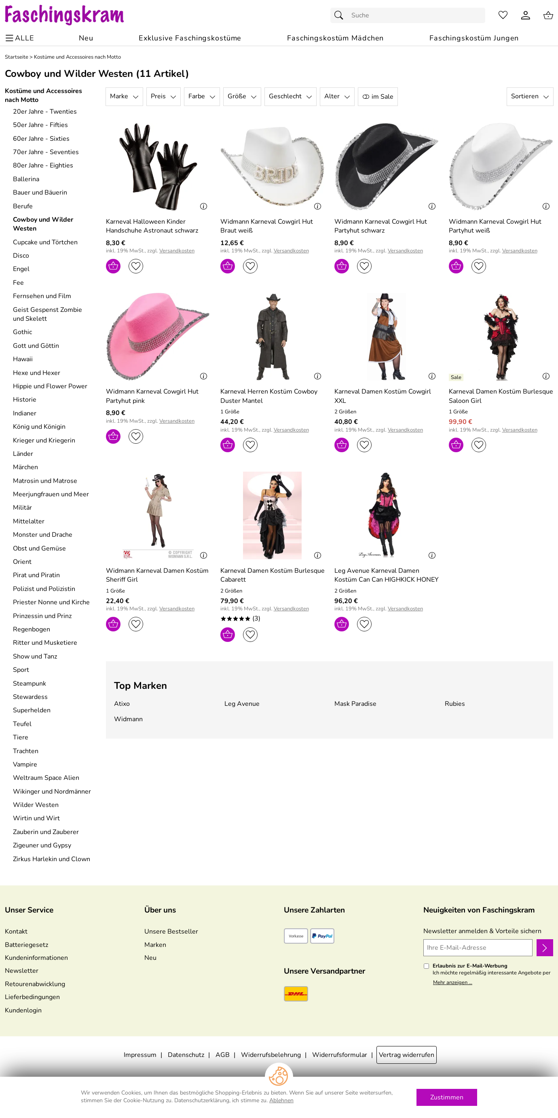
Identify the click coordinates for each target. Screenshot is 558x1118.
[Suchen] (341, 15)
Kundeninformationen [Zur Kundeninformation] (36, 957)
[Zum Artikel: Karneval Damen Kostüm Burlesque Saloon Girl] (501, 396)
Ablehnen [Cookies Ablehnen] (281, 1100)
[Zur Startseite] (72, 15)
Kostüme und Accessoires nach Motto (77, 57)
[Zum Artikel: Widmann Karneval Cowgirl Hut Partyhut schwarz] (386, 226)
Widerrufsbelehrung (271, 1054)
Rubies (455, 703)
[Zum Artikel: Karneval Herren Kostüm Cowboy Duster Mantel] (272, 396)
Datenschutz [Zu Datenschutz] (186, 1054)
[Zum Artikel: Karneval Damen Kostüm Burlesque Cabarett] (272, 575)
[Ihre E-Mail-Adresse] (478, 947)
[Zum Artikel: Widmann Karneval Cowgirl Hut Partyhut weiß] (501, 226)
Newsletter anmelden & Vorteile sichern (482, 931)
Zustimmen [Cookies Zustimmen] (446, 1097)
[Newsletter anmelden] (545, 947)
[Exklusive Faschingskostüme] (190, 38)
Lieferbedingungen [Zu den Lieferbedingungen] (32, 997)
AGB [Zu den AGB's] (223, 1054)
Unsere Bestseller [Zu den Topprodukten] (171, 931)
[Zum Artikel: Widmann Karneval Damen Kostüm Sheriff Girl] (158, 575)
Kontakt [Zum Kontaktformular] (16, 931)
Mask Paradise (355, 703)
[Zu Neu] (86, 38)
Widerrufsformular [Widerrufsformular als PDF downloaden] (339, 1054)
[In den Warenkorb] (113, 266)
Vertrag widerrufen (406, 1054)
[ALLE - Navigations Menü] (21, 38)
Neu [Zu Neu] (150, 957)
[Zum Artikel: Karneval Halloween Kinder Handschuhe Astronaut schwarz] (158, 167)
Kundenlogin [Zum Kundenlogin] (23, 1010)
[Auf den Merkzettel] (136, 266)
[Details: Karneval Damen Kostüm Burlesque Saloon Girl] (457, 377)
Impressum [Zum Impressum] (140, 1054)
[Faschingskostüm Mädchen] (335, 38)
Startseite (16, 57)
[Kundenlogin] (526, 15)
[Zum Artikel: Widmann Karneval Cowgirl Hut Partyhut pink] (158, 396)
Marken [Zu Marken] (155, 944)
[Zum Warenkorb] (548, 15)
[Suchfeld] (407, 15)
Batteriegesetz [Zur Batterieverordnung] (26, 944)
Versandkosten (176, 251)
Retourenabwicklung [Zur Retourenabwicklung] (35, 984)
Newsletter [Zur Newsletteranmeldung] (21, 970)
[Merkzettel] (503, 15)
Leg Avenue (242, 703)
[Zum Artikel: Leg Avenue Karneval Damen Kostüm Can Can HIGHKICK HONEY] (386, 575)
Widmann (128, 719)
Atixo (122, 703)
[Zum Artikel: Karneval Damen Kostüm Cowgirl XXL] (386, 337)
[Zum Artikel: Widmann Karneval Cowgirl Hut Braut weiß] (272, 226)
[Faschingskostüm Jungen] (474, 38)
